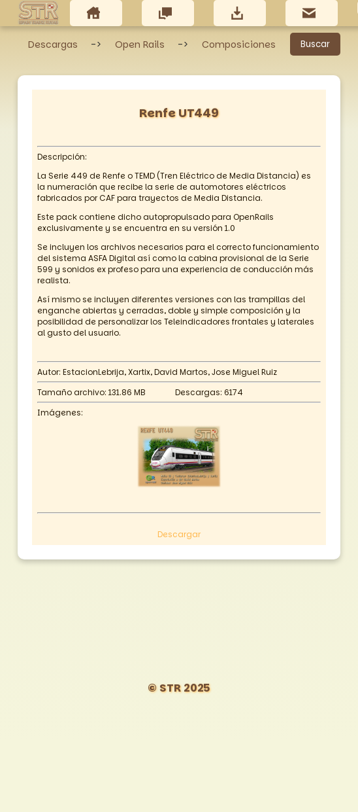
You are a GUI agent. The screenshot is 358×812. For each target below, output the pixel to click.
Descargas (53, 44)
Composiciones (239, 44)
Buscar (315, 44)
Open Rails (140, 44)
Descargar (179, 534)
